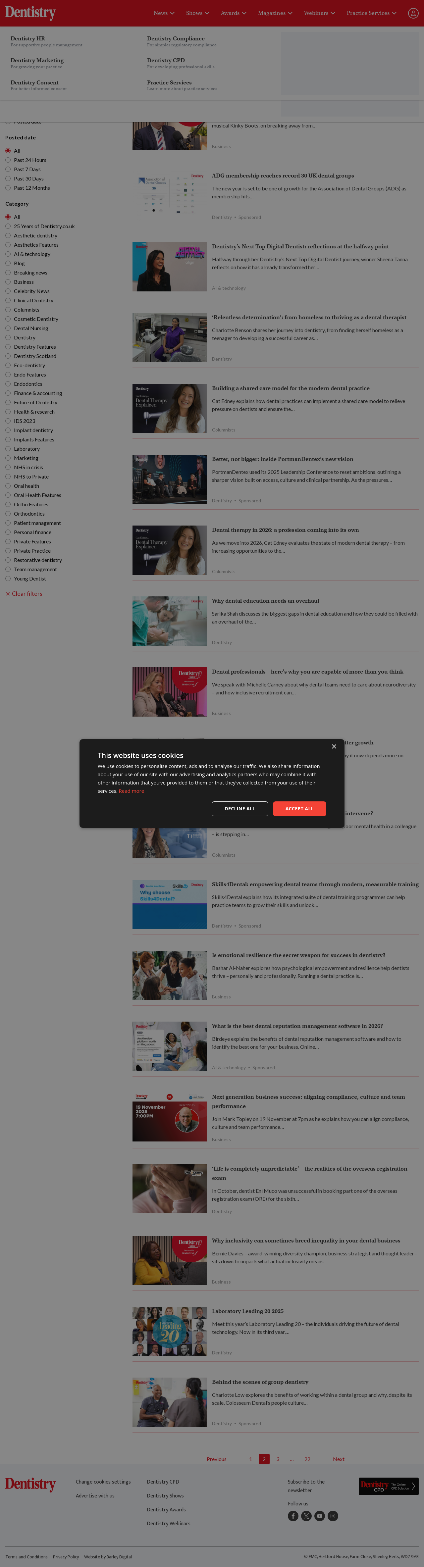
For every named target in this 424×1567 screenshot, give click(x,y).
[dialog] (212, 783)
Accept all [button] (300, 808)
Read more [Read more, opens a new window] (131, 790)
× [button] (333, 746)
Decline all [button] (240, 808)
